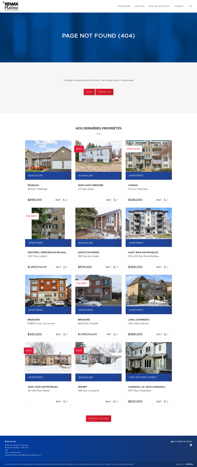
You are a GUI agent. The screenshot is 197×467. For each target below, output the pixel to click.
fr (190, 6)
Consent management (125, 464)
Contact (179, 6)
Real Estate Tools (159, 6)
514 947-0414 (15, 452)
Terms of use (110, 464)
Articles (140, 6)
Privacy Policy (98, 464)
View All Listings (98, 419)
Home (89, 92)
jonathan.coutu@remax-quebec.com (25, 455)
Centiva (189, 464)
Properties (124, 6)
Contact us (104, 92)
